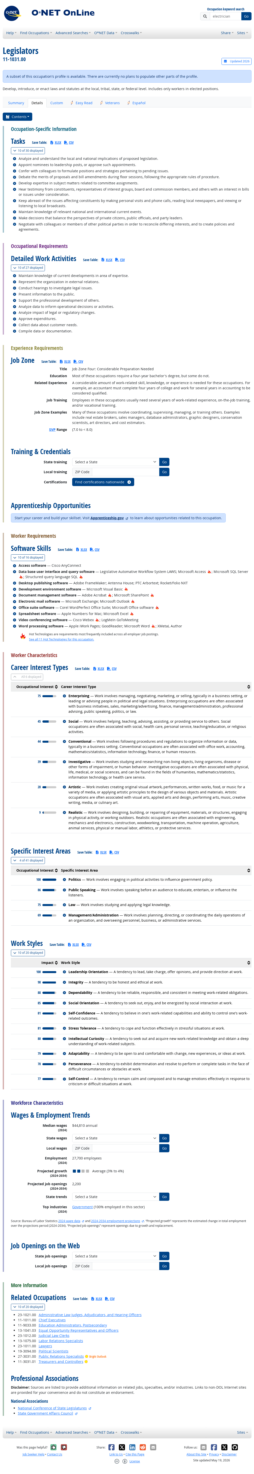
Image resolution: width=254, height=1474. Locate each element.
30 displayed (29, 150)
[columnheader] (35, 686)
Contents (16, 116)
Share (226, 32)
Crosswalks (130, 32)
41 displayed (29, 860)
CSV (69, 142)
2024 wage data (69, 1221)
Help (10, 32)
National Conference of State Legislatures (52, 1408)
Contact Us (54, 1454)
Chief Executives (52, 1320)
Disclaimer (229, 1454)
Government (82, 1206)
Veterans (110, 102)
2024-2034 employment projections (115, 1221)
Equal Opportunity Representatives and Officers (79, 1330)
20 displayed (29, 952)
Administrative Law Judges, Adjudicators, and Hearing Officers (90, 1314)
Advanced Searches (72, 32)
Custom (56, 102)
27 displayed (29, 267)
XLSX (55, 142)
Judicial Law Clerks (54, 1335)
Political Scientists (53, 1351)
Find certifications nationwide (103, 482)
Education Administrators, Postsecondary (73, 1325)
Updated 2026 (236, 61)
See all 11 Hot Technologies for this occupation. (61, 639)
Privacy (214, 1454)
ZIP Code (82, 471)
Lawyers (45, 1346)
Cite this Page (135, 1454)
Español (136, 102)
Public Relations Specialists (61, 1356)
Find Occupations (34, 32)
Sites (241, 32)
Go (246, 16)
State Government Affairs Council (45, 1413)
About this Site (196, 1454)
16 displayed (29, 557)
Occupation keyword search (225, 9)
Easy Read (81, 102)
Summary (16, 102)
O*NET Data (104, 32)
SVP (52, 429)
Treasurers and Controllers (61, 1361)
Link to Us (116, 1454)
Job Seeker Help (33, 1454)
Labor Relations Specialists (61, 1340)
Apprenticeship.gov (107, 518)
